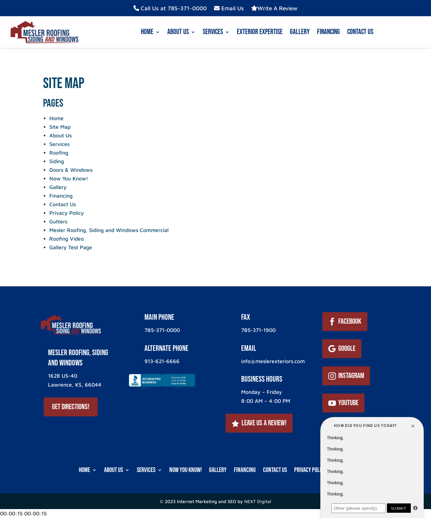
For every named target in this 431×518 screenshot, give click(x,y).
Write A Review (274, 8)
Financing (328, 31)
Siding (56, 161)
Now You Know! (68, 178)
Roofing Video (66, 239)
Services (213, 31)
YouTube (348, 402)
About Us (178, 31)
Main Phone (159, 317)
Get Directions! (70, 406)
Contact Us (360, 31)
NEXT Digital (257, 501)
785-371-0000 (162, 330)
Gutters (58, 221)
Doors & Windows (70, 170)
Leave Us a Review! (264, 423)
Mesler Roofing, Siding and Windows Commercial (109, 230)
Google (346, 348)
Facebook (349, 321)
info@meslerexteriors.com (273, 361)
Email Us (229, 8)
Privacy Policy (66, 213)
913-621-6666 (162, 361)
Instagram (351, 375)
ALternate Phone (166, 348)
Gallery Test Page (70, 247)
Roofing (58, 153)
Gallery (300, 31)
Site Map (60, 127)
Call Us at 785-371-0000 (170, 8)
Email (248, 348)
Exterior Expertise (260, 31)
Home (147, 31)
